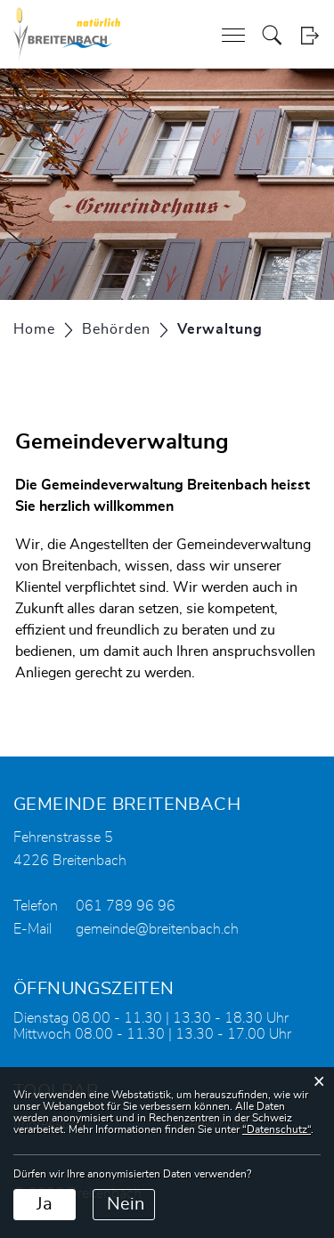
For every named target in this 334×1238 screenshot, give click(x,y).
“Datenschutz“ (276, 1129)
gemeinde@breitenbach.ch (157, 929)
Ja (45, 1204)
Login (309, 35)
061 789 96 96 (125, 906)
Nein (125, 1204)
